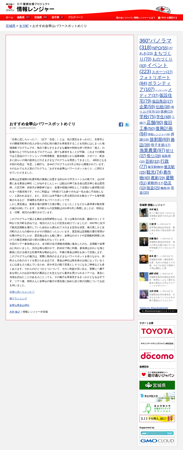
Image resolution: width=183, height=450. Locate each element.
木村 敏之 (14, 311)
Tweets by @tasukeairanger (153, 308)
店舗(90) (154, 122)
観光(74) (154, 172)
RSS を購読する (167, 17)
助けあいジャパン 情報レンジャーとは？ (135, 17)
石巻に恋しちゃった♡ (21, 292)
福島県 (24, 17)
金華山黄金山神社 (19, 305)
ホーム (9, 17)
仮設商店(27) (162, 101)
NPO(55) (160, 47)
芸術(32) (152, 161)
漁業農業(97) (152, 150)
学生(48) (163, 116)
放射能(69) (160, 139)
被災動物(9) (156, 167)
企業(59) (147, 106)
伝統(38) (163, 106)
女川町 (24, 26)
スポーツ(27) (162, 72)
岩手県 (58, 17)
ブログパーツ (75, 17)
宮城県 (41, 17)
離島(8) (165, 188)
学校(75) (147, 116)
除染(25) (153, 188)
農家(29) (158, 178)
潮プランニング (18, 298)
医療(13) (167, 111)
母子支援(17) (160, 145)
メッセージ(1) (161, 90)
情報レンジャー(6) (159, 134)
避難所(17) (155, 183)
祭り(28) (154, 156)
